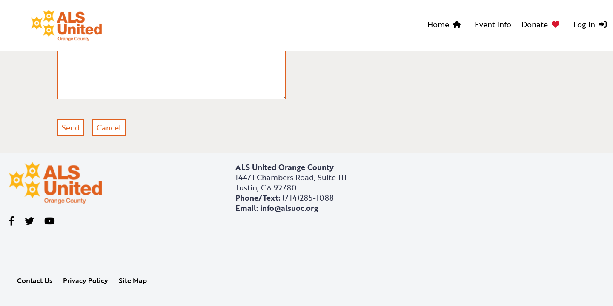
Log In (584, 24)
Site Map (133, 280)
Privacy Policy (85, 280)
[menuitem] (445, 25)
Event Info (493, 24)
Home (438, 24)
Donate (534, 24)
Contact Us (34, 280)
